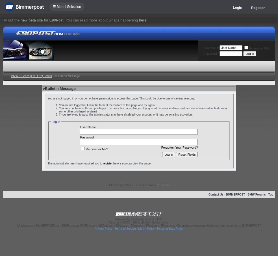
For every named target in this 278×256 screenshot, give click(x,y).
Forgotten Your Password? (179, 147)
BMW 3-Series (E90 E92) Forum (31, 76)
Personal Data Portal (170, 228)
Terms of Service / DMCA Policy (135, 228)
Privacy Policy (103, 228)
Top (270, 194)
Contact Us (215, 194)
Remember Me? (256, 48)
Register (258, 8)
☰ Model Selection (67, 7)
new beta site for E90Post (42, 20)
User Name (212, 47)
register (107, 163)
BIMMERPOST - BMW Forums (246, 194)
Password (211, 53)
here (143, 20)
